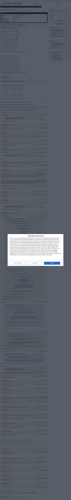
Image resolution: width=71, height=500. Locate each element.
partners (17, 238)
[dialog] (35, 250)
